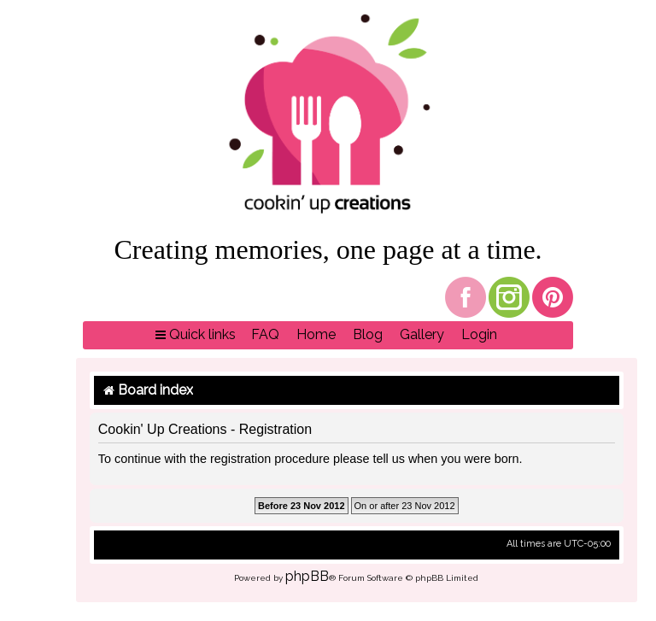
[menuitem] (265, 335)
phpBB (307, 576)
